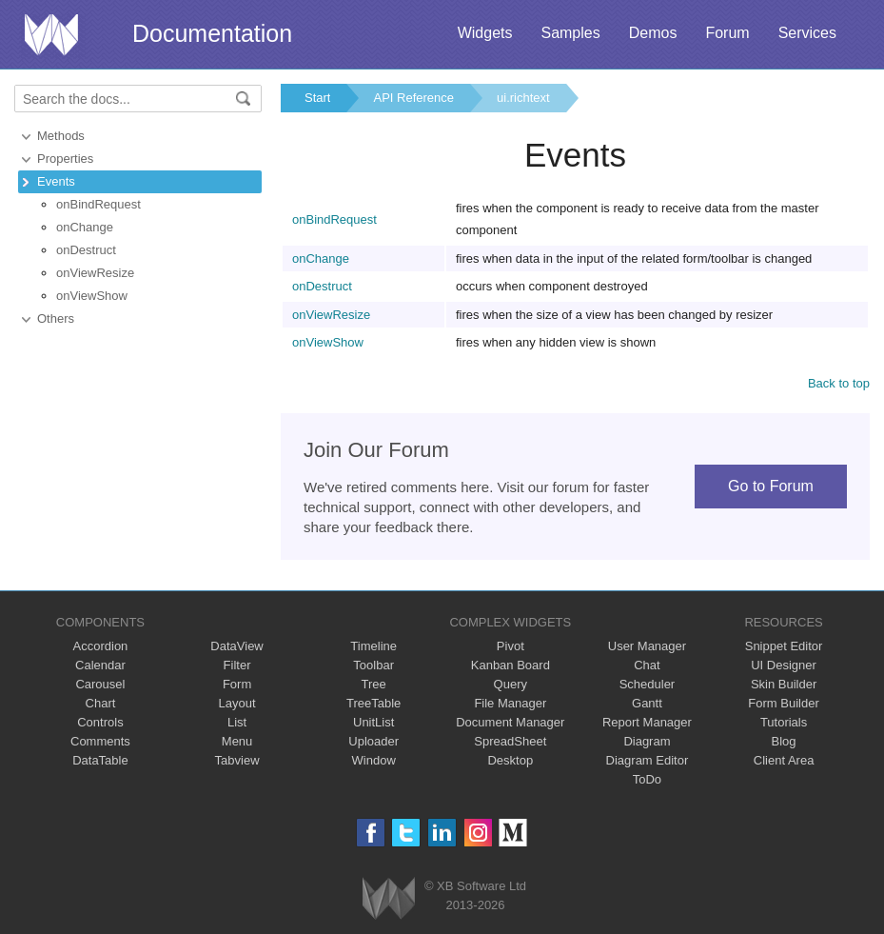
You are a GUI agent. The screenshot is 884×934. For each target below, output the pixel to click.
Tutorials (783, 722)
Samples (569, 33)
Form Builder (783, 703)
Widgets (485, 33)
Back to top (839, 383)
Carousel (100, 684)
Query (510, 684)
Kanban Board (510, 665)
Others (55, 318)
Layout (237, 703)
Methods (61, 136)
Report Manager (647, 722)
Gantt (647, 703)
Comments (100, 741)
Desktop (510, 760)
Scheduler (647, 684)
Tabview (237, 760)
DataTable (100, 760)
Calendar (100, 665)
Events (56, 181)
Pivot (510, 646)
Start (317, 97)
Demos (653, 33)
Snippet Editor (784, 646)
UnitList (373, 722)
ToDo (647, 779)
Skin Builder (783, 684)
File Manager (510, 703)
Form (237, 684)
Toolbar (373, 665)
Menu (237, 741)
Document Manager (510, 722)
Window (374, 760)
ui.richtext (523, 97)
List (236, 722)
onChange (84, 227)
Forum (727, 33)
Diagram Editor (647, 760)
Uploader (373, 741)
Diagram (646, 741)
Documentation (212, 33)
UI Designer (783, 665)
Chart (101, 703)
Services (807, 33)
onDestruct (86, 250)
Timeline (373, 646)
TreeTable (373, 703)
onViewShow (92, 295)
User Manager (647, 646)
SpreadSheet (510, 741)
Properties (65, 158)
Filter (237, 665)
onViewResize (95, 273)
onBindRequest (98, 204)
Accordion (100, 646)
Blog (784, 741)
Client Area (784, 760)
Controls (100, 722)
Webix (389, 898)
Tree (374, 684)
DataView (236, 646)
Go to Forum (771, 486)
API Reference (413, 97)
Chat (646, 665)
